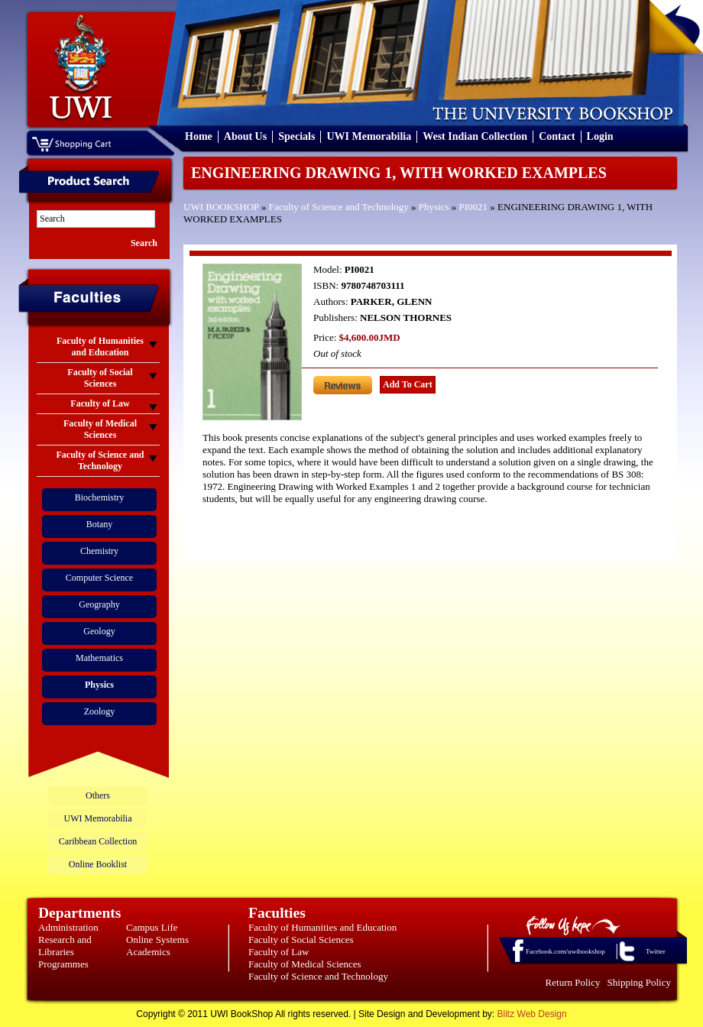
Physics (434, 206)
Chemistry (99, 551)
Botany (99, 524)
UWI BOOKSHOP (221, 206)
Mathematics (99, 658)
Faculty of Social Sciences (301, 939)
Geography (99, 604)
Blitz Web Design (532, 1014)
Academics (148, 951)
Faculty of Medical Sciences (304, 964)
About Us (245, 136)
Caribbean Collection (98, 841)
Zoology (99, 711)
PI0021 (473, 206)
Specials (296, 136)
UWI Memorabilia (368, 136)
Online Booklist (98, 864)
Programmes (63, 964)
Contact (557, 136)
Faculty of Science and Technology (339, 206)
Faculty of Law (278, 951)
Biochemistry (100, 497)
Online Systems (157, 939)
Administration (68, 927)
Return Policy (573, 982)
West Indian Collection (475, 136)
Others (98, 795)
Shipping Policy (639, 982)
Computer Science (99, 577)
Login (600, 136)
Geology (99, 631)
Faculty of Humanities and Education (322, 927)
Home (198, 136)
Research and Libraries (65, 945)
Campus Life (152, 927)
